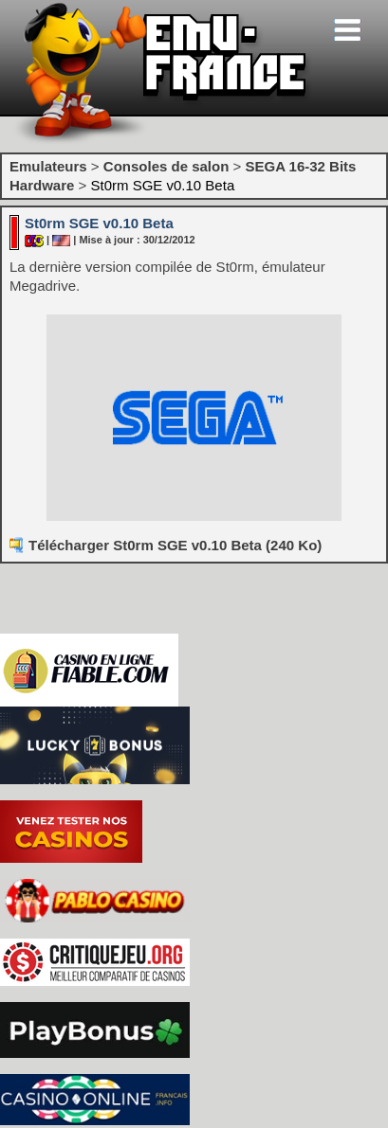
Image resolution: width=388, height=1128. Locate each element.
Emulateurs (48, 166)
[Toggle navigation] (347, 30)
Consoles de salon (166, 166)
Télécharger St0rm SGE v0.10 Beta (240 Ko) (175, 545)
